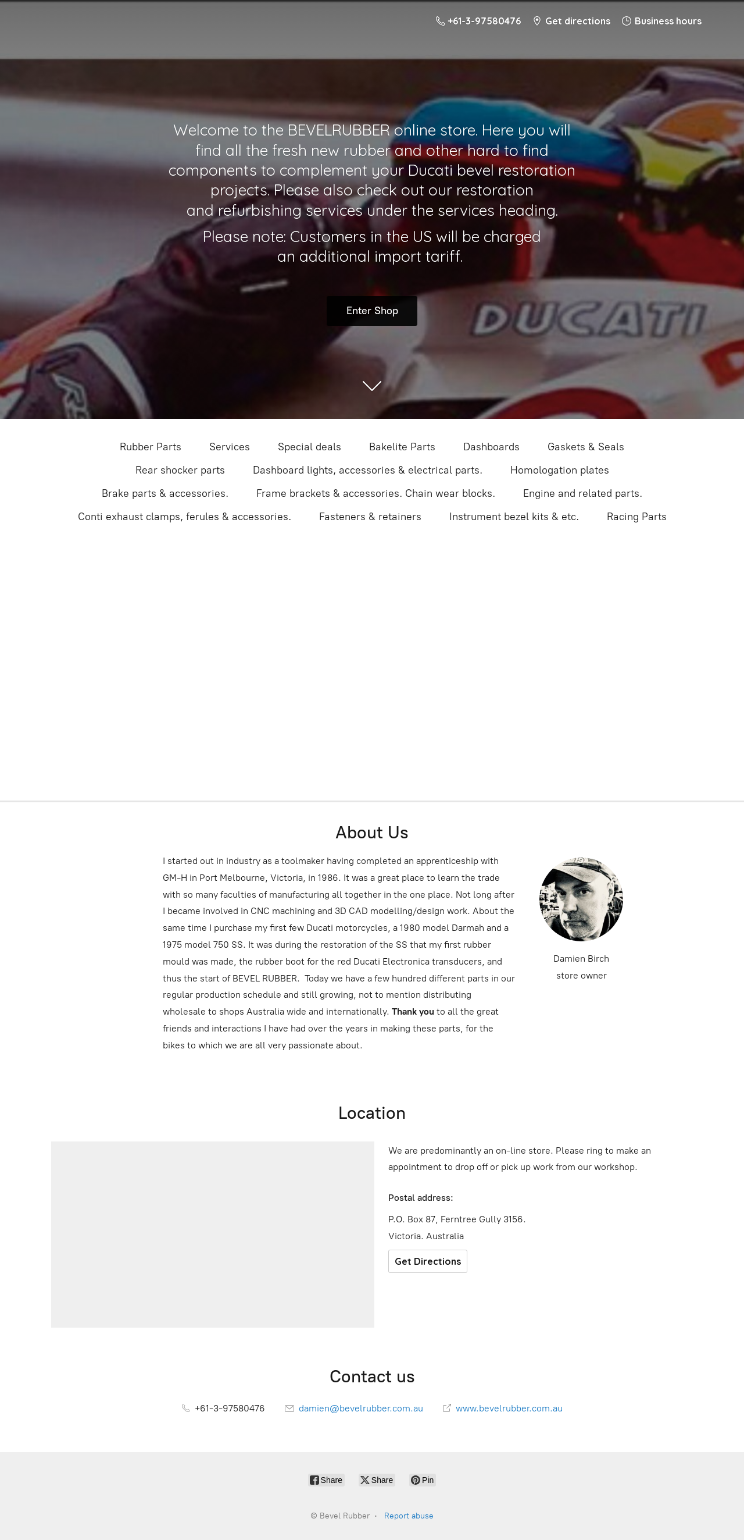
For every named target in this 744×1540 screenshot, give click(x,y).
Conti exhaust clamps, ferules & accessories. (184, 516)
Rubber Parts (150, 446)
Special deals (309, 446)
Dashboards (491, 446)
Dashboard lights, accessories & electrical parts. (367, 470)
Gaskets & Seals (586, 446)
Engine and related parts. (582, 493)
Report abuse (409, 1516)
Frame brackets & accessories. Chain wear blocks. (375, 493)
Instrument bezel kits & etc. (514, 516)
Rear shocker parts (180, 470)
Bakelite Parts (402, 446)
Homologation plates (559, 470)
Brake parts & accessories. (165, 493)
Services (229, 446)
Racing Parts (637, 516)
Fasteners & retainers (370, 516)
